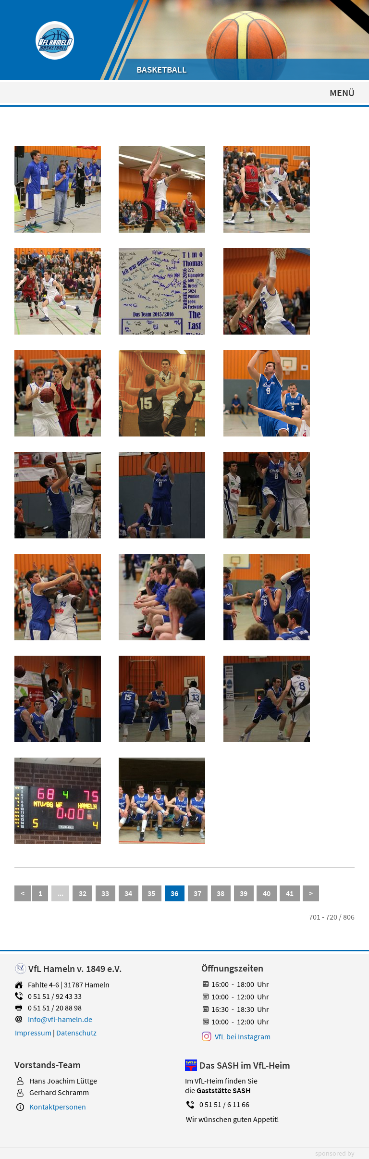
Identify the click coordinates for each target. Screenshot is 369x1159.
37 (197, 893)
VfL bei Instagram (243, 1036)
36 (174, 893)
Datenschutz (76, 1032)
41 (290, 893)
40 (267, 893)
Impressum (33, 1032)
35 (151, 893)
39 (243, 893)
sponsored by (335, 1153)
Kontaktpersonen (57, 1106)
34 (128, 893)
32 (82, 893)
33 (105, 893)
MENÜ (342, 93)
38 (220, 893)
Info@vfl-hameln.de (60, 1019)
